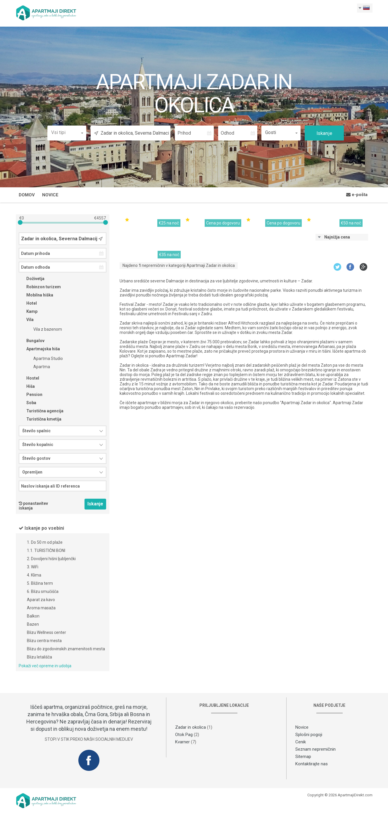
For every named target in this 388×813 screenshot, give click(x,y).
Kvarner (182, 742)
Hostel (29, 379)
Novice (50, 195)
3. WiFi (32, 567)
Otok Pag (184, 735)
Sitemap (303, 757)
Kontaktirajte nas (311, 764)
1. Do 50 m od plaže (45, 543)
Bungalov (31, 341)
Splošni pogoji (308, 735)
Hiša (27, 387)
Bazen (33, 625)
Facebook (350, 267)
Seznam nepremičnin (315, 750)
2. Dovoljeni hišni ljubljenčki (51, 559)
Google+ (363, 267)
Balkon (33, 617)
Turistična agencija (41, 411)
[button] (67, 133)
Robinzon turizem (40, 287)
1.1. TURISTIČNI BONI (46, 551)
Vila (26, 320)
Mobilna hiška (36, 296)
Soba (27, 403)
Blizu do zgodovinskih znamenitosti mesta (66, 649)
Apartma (38, 367)
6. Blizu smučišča (42, 592)
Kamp (28, 312)
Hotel (28, 304)
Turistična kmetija (40, 420)
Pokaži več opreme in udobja (45, 666)
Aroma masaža (41, 608)
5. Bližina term (40, 584)
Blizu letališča (39, 658)
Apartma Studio (44, 359)
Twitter (337, 267)
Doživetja (31, 279)
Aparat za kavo (41, 600)
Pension (30, 395)
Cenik (300, 742)
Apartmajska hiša (39, 349)
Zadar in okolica (190, 728)
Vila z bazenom (44, 330)
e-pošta (357, 195)
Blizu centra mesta (44, 641)
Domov (27, 195)
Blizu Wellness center (46, 633)
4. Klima (34, 576)
